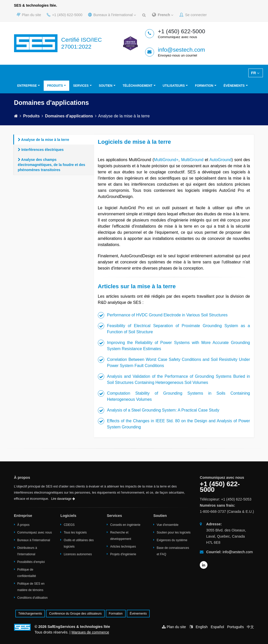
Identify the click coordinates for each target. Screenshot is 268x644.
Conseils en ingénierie (125, 525)
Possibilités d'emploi (31, 562)
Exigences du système (172, 540)
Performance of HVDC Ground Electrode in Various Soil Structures (167, 315)
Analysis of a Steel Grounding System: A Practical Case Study (163, 410)
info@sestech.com (181, 50)
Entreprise (27, 85)
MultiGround (192, 160)
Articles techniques (123, 546)
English (202, 627)
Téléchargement (138, 85)
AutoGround (220, 160)
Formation (204, 85)
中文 (250, 627)
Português (235, 627)
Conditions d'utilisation (32, 597)
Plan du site (29, 15)
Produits (55, 85)
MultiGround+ (166, 160)
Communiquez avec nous (34, 532)
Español (217, 627)
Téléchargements (30, 613)
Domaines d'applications (69, 116)
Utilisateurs (174, 85)
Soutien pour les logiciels (174, 532)
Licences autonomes (78, 554)
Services (80, 85)
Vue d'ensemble (167, 525)
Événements (234, 85)
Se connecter (193, 15)
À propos (23, 525)
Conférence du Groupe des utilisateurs (75, 613)
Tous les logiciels (75, 532)
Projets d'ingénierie (123, 554)
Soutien (105, 85)
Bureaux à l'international (112, 15)
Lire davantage (63, 499)
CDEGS (69, 525)
